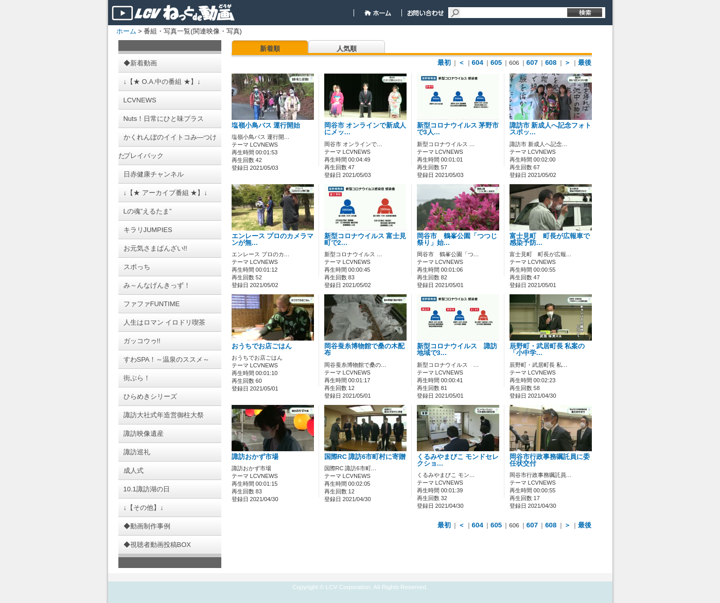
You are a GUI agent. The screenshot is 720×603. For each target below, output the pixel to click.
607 (532, 62)
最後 (584, 62)
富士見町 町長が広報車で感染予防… (550, 239)
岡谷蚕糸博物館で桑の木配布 (364, 350)
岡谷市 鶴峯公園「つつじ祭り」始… (457, 239)
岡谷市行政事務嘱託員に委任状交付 (550, 460)
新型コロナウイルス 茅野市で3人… (458, 129)
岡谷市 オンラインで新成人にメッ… (365, 129)
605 (496, 62)
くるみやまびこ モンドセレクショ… (458, 460)
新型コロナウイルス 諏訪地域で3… (457, 350)
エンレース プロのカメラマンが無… (273, 239)
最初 (444, 62)
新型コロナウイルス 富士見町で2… (365, 239)
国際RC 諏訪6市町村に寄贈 (365, 456)
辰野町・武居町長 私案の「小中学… (547, 350)
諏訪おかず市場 (255, 456)
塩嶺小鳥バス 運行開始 (266, 125)
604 (477, 62)
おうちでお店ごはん (262, 346)
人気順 (347, 48)
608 (550, 62)
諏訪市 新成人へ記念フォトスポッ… (551, 129)
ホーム (126, 31)
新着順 (270, 48)
